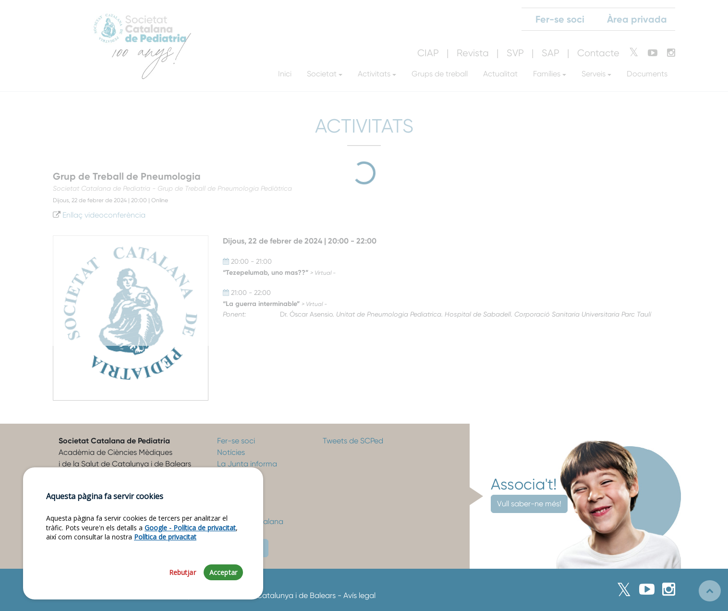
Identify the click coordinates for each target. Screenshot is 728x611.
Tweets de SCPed (353, 440)
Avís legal (359, 595)
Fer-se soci (236, 440)
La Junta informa (247, 463)
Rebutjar (182, 573)
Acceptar (223, 573)
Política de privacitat (165, 537)
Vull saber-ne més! (529, 503)
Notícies (231, 452)
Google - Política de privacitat (190, 528)
